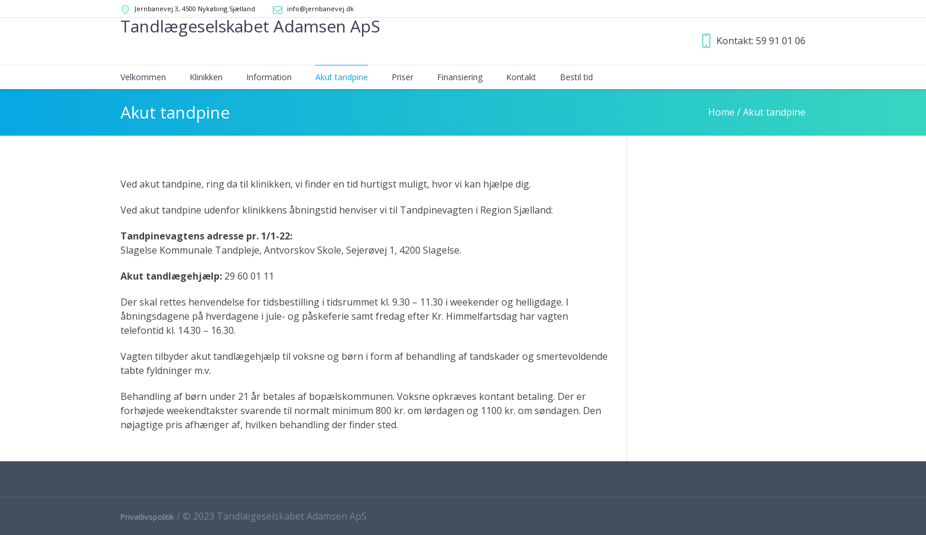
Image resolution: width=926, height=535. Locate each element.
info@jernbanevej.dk (320, 8)
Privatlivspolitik (147, 516)
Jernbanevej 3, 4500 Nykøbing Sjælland (195, 8)
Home (721, 112)
